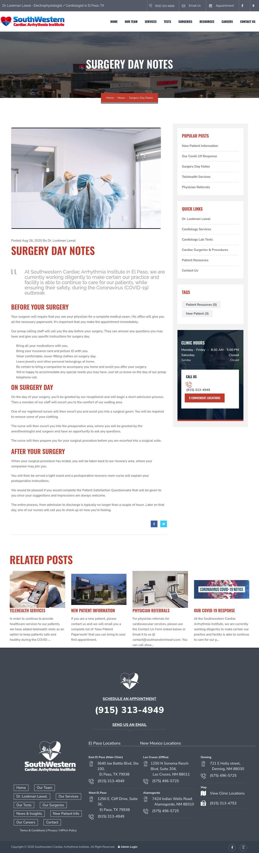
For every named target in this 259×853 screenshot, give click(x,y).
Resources (203, 21)
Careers (224, 21)
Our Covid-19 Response (199, 156)
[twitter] (163, 524)
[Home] (35, 21)
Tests (164, 21)
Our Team (128, 21)
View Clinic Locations (227, 793)
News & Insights (28, 812)
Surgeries (182, 21)
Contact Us (244, 21)
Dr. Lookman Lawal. (30, 796)
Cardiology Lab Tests (197, 239)
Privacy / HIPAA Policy (62, 829)
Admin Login (127, 845)
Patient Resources (195, 260)
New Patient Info (63, 812)
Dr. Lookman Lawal (196, 219)
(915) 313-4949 (198, 390)
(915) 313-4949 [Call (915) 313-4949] (153, 6)
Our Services (65, 796)
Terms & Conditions (32, 829)
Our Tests (23, 804)
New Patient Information (200, 146)
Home (111, 21)
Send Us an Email (129, 725)
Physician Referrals (196, 187)
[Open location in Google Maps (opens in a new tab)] (253, 5)
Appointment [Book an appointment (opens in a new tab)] (217, 5)
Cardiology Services (196, 229)
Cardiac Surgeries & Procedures (205, 250)
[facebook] (154, 524)
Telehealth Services (196, 177)
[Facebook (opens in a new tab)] (241, 5)
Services (148, 21)
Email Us (184, 5)
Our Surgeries (51, 804)
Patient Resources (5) (201, 304)
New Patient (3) (197, 313)
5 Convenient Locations (204, 398)
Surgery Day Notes (196, 166)
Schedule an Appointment (129, 699)
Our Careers (25, 821)
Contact (50, 821)
